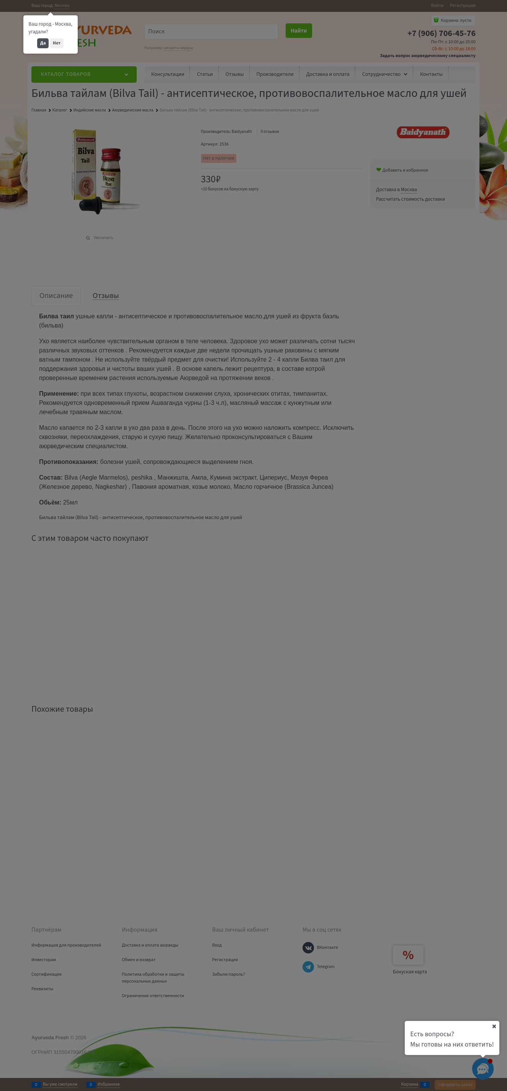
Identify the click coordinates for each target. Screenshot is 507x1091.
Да (43, 43)
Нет (57, 43)
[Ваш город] (494, 1026)
